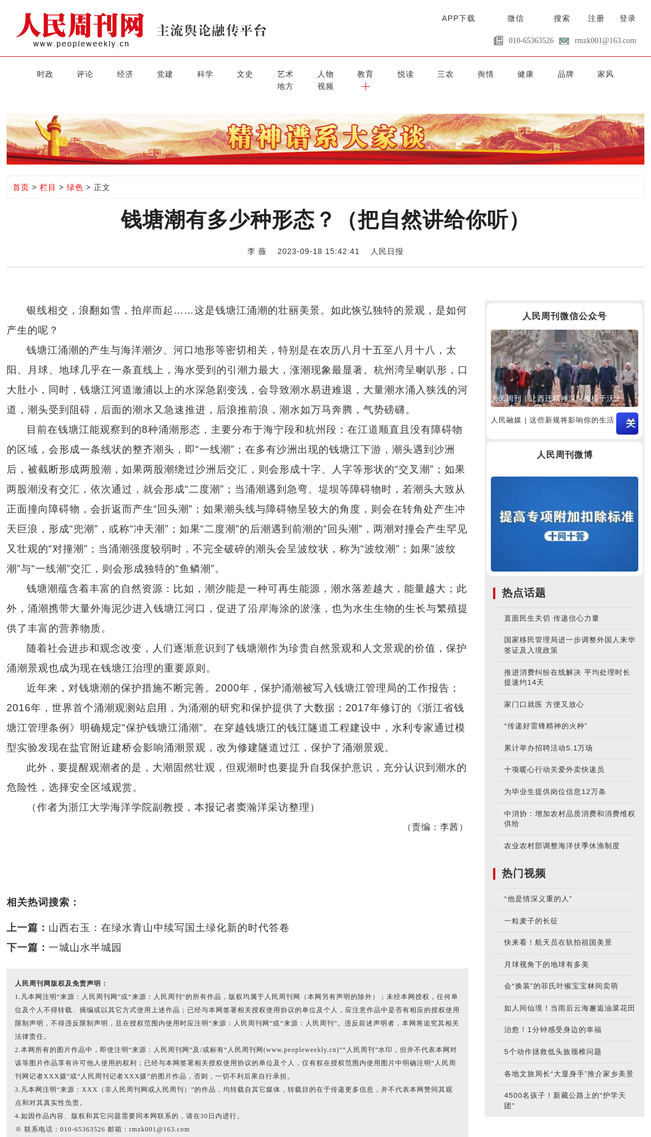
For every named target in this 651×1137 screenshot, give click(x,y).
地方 (556, 73)
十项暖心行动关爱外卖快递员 (554, 757)
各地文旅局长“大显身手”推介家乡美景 (569, 1061)
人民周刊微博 (565, 442)
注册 (596, 18)
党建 (130, 73)
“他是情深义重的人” (538, 886)
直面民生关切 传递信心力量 (552, 605)
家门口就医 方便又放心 (544, 692)
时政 (24, 73)
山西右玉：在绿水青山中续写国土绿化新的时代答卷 (169, 915)
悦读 (343, 73)
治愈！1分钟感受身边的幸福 (552, 1017)
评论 (59, 73)
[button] (626, 73)
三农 (379, 73)
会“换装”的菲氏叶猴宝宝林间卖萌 (561, 974)
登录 (628, 18)
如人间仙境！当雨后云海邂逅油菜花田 (570, 995)
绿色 (75, 174)
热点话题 (524, 580)
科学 (166, 73)
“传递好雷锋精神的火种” (546, 714)
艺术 (237, 73)
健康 (449, 73)
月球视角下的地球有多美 (546, 952)
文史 (201, 73)
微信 (515, 18)
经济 (95, 73)
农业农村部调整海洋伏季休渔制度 (562, 833)
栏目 (48, 174)
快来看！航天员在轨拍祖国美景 (558, 930)
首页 (21, 174)
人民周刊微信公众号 (564, 303)
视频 (591, 73)
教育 (307, 73)
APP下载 (458, 18)
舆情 (414, 73)
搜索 (562, 18)
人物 (272, 73)
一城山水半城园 (85, 934)
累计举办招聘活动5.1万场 (548, 735)
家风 (520, 73)
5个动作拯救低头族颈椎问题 (552, 1039)
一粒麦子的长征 (531, 908)
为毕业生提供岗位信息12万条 (555, 779)
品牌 (485, 73)
